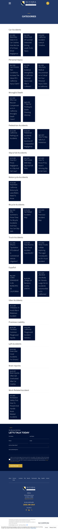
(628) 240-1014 (29, 505)
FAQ (25, 478)
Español (43, 478)
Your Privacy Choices (23, 524)
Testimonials (34, 478)
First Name (11, 436)
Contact (47, 478)
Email (31, 440)
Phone (10, 440)
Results (28, 478)
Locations (21, 478)
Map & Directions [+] (29, 498)
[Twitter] (31, 510)
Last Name (32, 436)
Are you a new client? (13, 445)
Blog (39, 478)
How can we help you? (13, 449)
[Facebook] (26, 510)
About (10, 478)
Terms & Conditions (16, 461)
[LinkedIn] (29, 510)
